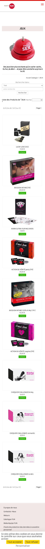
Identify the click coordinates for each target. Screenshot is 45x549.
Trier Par (28, 100)
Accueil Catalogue (32, 78)
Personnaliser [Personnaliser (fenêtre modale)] (23, 546)
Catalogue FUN (9, 519)
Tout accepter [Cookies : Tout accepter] (14, 542)
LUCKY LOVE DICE (22, 147)
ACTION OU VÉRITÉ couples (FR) (22, 351)
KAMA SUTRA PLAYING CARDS (22, 229)
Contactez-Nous (10, 512)
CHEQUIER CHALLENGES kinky (22, 392)
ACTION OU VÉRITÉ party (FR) (22, 270)
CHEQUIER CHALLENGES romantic (22, 433)
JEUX (41, 78)
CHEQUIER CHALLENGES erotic (22, 474)
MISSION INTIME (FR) (22, 188)
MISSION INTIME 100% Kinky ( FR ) (22, 310)
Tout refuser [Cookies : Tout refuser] (32, 542)
